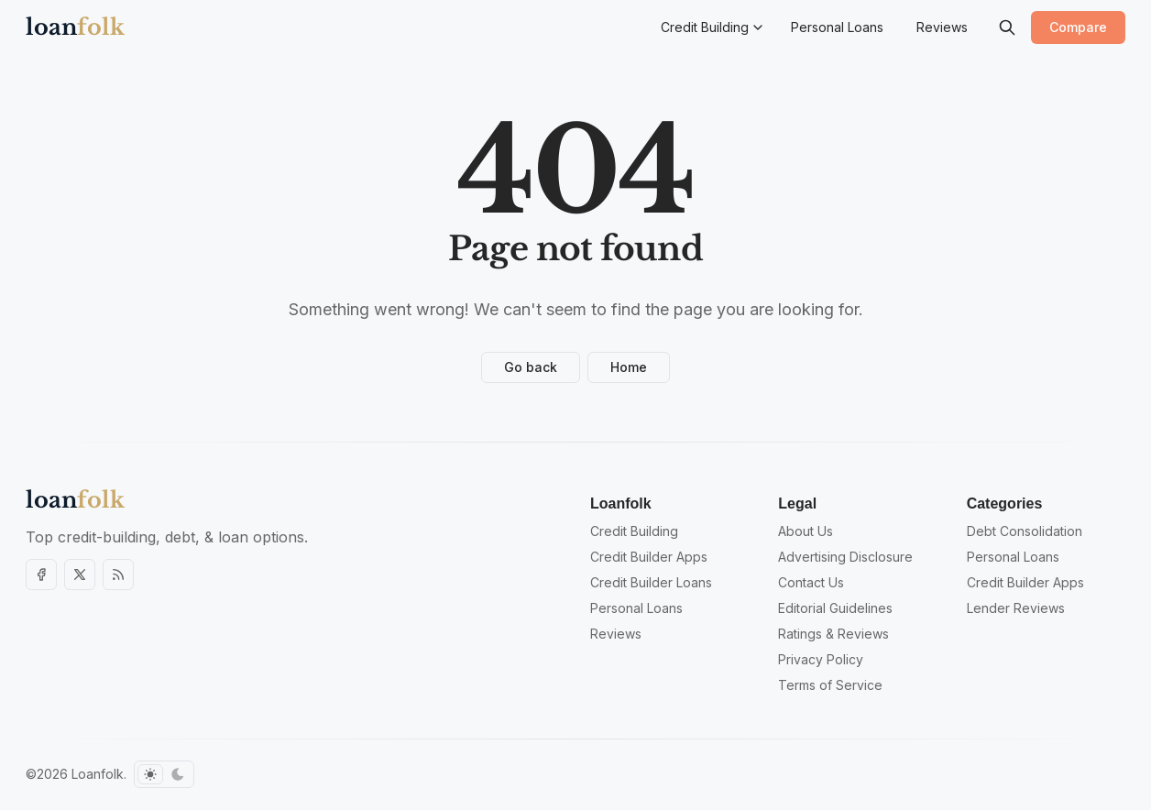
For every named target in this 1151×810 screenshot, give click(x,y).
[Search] (1007, 27)
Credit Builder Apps (1025, 582)
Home (628, 367)
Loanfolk (97, 774)
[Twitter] (79, 574)
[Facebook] (41, 574)
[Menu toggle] (758, 27)
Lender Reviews (1016, 608)
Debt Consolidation (1024, 531)
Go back (530, 367)
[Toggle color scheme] (164, 774)
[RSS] (118, 574)
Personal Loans (1013, 556)
